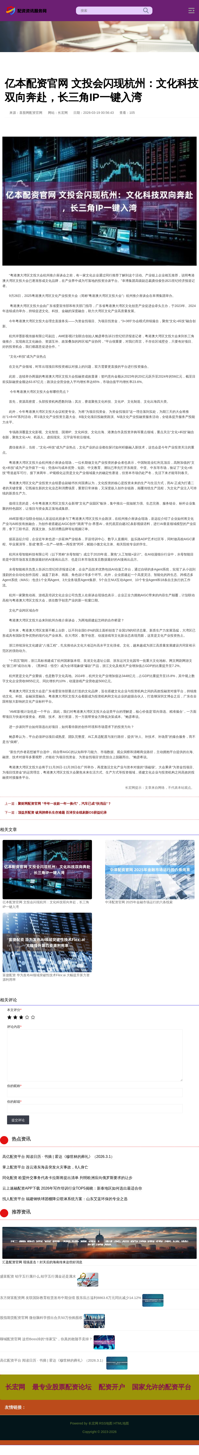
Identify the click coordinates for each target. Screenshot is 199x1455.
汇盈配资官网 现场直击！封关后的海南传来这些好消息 (42, 1262)
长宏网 (15, 1387)
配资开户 (112, 1387)
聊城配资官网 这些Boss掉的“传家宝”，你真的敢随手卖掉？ (46, 1339)
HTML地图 (121, 1423)
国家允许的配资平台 (161, 1387)
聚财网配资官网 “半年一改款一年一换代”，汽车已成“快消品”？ (64, 803)
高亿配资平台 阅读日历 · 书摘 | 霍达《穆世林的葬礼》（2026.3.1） (58, 1157)
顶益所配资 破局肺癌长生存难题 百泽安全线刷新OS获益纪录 (62, 812)
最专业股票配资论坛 (62, 1387)
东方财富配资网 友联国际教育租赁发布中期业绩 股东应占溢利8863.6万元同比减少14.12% (70, 1298)
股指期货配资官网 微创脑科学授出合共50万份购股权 (41, 1318)
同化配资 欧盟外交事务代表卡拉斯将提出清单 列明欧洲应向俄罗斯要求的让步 (67, 1178)
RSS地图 (105, 1423)
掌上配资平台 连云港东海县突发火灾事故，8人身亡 (45, 1167)
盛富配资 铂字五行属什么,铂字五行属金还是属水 (38, 1276)
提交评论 (18, 1120)
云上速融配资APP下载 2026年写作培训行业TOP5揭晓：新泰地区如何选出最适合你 (72, 1188)
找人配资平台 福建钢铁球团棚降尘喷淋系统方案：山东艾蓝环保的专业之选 (64, 1199)
